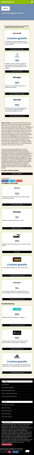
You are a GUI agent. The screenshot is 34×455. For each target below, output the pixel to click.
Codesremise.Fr (7, 2)
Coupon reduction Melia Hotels (9, 396)
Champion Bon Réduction (17, 349)
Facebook (5, 180)
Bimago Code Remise (17, 228)
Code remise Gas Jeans (6, 416)
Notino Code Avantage (17, 204)
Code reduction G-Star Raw (7, 405)
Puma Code (17, 252)
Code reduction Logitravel (7, 387)
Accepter (15, 452)
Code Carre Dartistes (17, 71)
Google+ (19, 180)
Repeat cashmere (17, 173)
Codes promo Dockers (6, 410)
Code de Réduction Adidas (17, 372)
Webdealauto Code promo (17, 49)
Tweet (12, 180)
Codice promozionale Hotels (8, 390)
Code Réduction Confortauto (17, 275)
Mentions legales (6, 444)
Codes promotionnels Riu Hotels (9, 393)
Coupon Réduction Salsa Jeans (17, 116)
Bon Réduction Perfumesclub (17, 299)
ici (9, 452)
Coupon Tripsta (5, 384)
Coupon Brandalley (6, 413)
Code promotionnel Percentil (17, 325)
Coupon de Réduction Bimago (17, 93)
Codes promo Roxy (5, 407)
